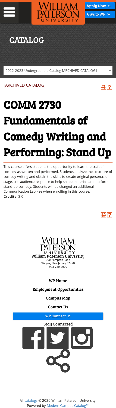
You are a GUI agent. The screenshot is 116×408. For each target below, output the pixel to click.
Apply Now (99, 5)
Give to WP (98, 14)
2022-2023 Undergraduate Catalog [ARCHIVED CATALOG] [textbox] (51, 70)
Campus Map (58, 298)
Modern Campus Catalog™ (67, 405)
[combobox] (58, 70)
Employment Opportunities (58, 289)
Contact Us (58, 306)
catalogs (31, 400)
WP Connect (58, 316)
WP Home (58, 280)
